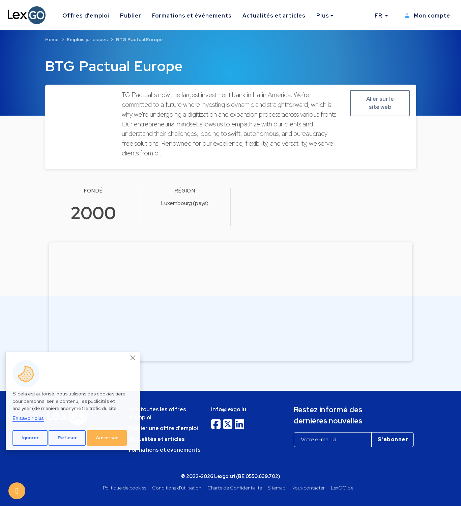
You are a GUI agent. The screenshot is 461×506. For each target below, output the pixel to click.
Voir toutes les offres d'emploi (157, 413)
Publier (130, 15)
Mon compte (427, 15)
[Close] (133, 358)
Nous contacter (308, 487)
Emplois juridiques (87, 39)
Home (52, 39)
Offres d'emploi (85, 15)
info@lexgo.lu (228, 409)
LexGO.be (342, 487)
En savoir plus (28, 418)
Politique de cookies (124, 487)
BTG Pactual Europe (139, 39)
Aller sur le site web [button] (380, 103)
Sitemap (277, 487)
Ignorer (30, 438)
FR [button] (379, 15)
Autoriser (107, 438)
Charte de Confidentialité (234, 487)
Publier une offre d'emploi (163, 428)
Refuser (67, 438)
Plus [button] (322, 15)
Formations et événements (192, 15)
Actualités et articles (274, 15)
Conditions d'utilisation (176, 487)
